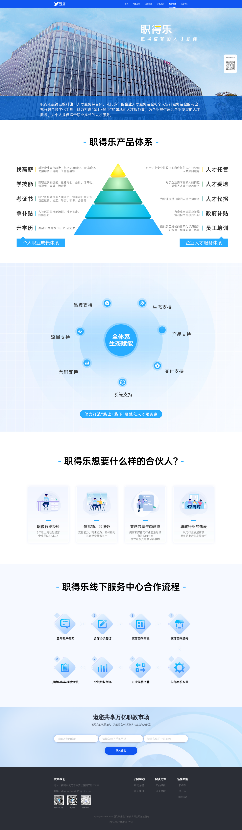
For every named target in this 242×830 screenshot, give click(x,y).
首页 (126, 4)
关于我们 (184, 4)
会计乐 (182, 791)
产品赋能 (160, 4)
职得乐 (182, 785)
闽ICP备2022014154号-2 (121, 822)
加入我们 (139, 791)
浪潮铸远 (182, 796)
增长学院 (136, 4)
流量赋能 (148, 4)
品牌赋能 (172, 4)
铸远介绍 (139, 785)
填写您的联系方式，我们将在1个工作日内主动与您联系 (121, 724)
